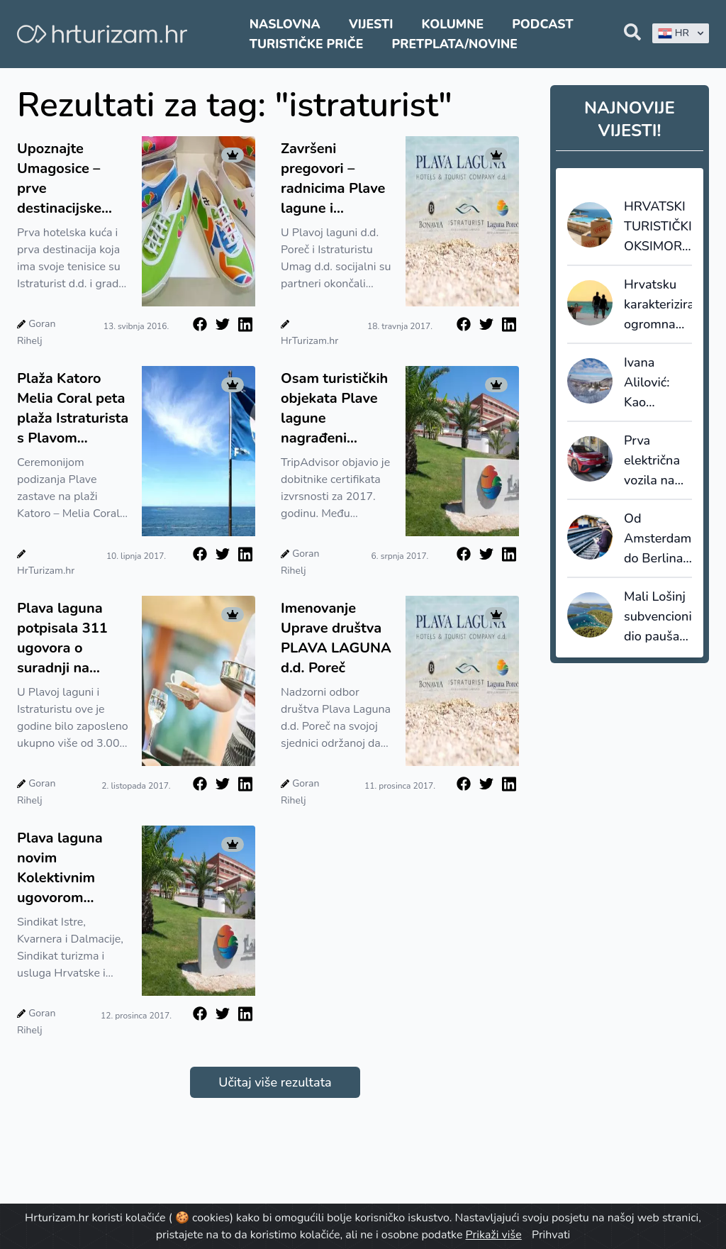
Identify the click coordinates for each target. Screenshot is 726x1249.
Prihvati (551, 1235)
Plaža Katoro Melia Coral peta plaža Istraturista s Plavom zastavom (72, 408)
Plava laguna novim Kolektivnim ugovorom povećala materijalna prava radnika (61, 868)
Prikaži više (494, 1235)
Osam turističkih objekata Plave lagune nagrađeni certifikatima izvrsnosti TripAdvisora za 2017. (334, 408)
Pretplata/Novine (455, 43)
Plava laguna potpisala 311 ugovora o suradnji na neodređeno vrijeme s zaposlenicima (63, 638)
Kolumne (453, 24)
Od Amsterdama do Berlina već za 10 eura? (658, 539)
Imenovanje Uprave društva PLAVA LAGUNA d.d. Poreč (336, 638)
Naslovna (285, 24)
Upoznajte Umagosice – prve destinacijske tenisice (59, 178)
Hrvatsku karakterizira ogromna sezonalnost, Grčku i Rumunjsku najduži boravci (658, 305)
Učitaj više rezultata (274, 1082)
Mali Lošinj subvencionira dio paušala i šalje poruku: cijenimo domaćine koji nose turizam (658, 617)
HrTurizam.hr (309, 341)
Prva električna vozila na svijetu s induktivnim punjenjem (657, 461)
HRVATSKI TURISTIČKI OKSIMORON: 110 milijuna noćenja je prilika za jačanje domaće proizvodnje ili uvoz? (658, 227)
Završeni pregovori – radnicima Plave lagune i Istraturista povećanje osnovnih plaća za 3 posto (333, 178)
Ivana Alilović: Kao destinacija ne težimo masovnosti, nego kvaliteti (658, 383)
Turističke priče (307, 43)
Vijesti (371, 24)
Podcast (542, 24)
